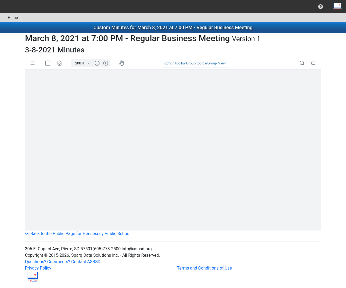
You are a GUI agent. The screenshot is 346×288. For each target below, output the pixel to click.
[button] (320, 6)
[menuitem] (320, 6)
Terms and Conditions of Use (204, 268)
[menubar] (173, 6)
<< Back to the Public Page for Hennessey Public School (78, 233)
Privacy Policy (38, 268)
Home (10, 18)
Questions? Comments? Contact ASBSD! (63, 261)
